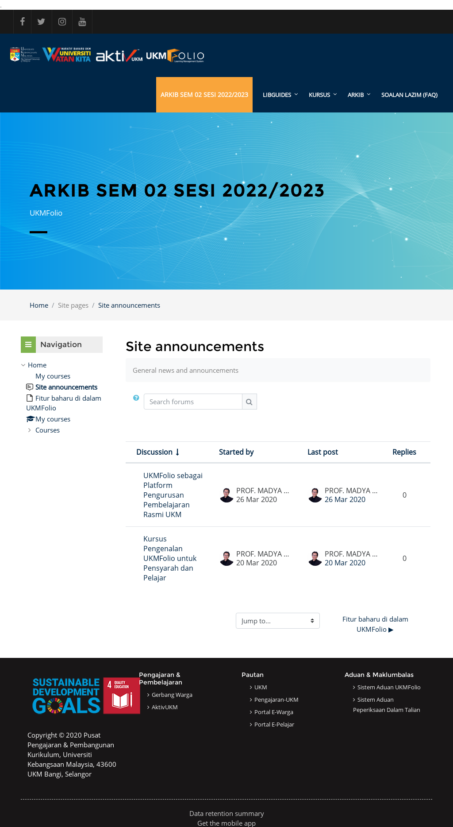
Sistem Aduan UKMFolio (389, 687)
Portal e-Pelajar (274, 724)
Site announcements (129, 305)
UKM (260, 687)
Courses (47, 430)
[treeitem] (62, 397)
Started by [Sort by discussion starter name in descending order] (236, 452)
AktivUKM (165, 707)
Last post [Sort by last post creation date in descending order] (322, 452)
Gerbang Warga (172, 695)
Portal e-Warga (273, 712)
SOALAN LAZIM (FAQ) (409, 95)
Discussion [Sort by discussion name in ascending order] (154, 452)
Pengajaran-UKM (276, 699)
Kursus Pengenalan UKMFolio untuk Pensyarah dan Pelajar (169, 558)
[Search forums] (193, 402)
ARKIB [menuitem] (356, 95)
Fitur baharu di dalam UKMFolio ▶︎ (376, 624)
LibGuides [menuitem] (277, 95)
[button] (138, 405)
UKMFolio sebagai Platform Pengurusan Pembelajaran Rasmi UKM (173, 495)
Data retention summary (226, 813)
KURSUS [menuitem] (319, 95)
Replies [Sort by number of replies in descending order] (404, 452)
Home (39, 305)
